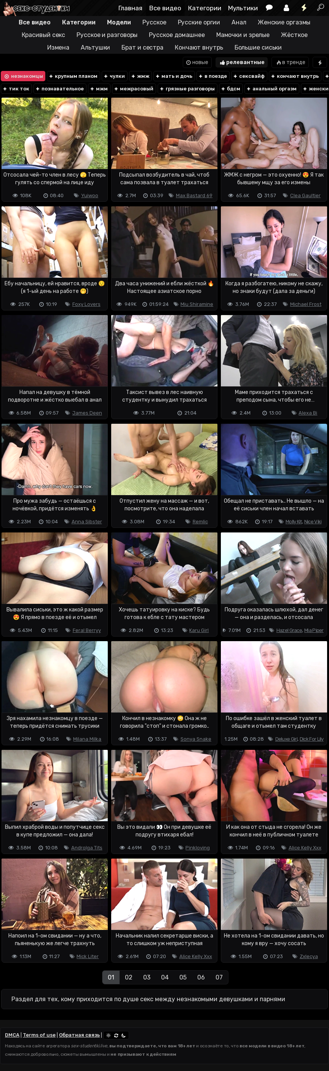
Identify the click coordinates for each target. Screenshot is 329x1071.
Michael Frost (305, 304)
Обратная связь (79, 1035)
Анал (239, 22)
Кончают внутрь (199, 47)
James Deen (87, 413)
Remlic (200, 521)
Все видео (165, 8)
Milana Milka (87, 739)
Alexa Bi (308, 413)
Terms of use (39, 1035)
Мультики (243, 8)
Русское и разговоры (107, 35)
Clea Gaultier (305, 195)
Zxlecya (309, 956)
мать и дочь (173, 76)
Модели (119, 22)
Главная (130, 8)
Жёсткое (294, 35)
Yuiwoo (89, 195)
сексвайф (249, 76)
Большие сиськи (258, 47)
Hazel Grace (289, 630)
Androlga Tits (86, 848)
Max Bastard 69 (194, 195)
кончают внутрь (294, 76)
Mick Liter (88, 956)
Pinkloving (197, 848)
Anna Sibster (87, 521)
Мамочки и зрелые (243, 35)
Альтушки (95, 47)
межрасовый (133, 89)
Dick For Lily (312, 739)
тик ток (15, 89)
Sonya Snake (195, 739)
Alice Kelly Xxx (305, 848)
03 (146, 977)
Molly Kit (294, 521)
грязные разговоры (187, 89)
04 (165, 977)
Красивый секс (43, 35)
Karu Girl (199, 630)
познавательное (59, 89)
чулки (114, 76)
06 (201, 977)
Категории (204, 8)
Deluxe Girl (286, 739)
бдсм (230, 89)
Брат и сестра (142, 47)
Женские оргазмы (284, 22)
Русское (154, 22)
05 (183, 977)
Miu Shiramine (196, 304)
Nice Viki (313, 521)
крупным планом (72, 76)
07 (219, 977)
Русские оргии (199, 22)
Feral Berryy (87, 630)
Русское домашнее (176, 35)
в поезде (212, 76)
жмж (140, 76)
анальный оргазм (271, 89)
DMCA (12, 1035)
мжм (98, 89)
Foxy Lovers (86, 304)
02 (129, 977)
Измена (58, 47)
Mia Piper (314, 630)
